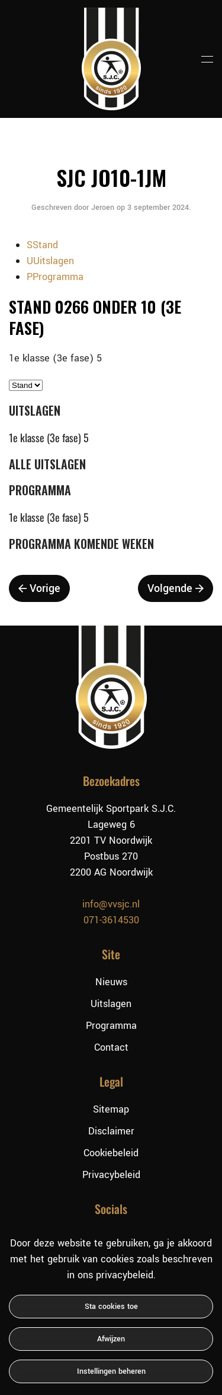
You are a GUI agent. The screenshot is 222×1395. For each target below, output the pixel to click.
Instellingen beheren (111, 1371)
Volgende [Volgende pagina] (175, 588)
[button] (207, 59)
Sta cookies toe (111, 1306)
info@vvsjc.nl (111, 904)
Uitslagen (111, 1004)
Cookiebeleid (111, 1153)
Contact (111, 1047)
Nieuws (111, 982)
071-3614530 (111, 920)
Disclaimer (111, 1131)
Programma (111, 1025)
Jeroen (102, 207)
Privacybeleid (111, 1175)
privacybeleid (124, 1275)
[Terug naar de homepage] (111, 59)
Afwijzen (111, 1339)
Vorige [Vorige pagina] (39, 588)
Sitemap (111, 1109)
